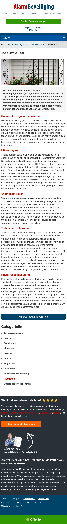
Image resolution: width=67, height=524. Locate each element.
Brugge (56, 413)
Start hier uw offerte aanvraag (21, 424)
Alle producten (18, 13)
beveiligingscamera (10, 489)
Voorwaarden (29, 498)
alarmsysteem (30, 476)
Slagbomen (10, 363)
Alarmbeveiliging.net (19, 45)
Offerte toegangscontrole (33, 316)
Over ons (33, 13)
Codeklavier (10, 343)
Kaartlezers (10, 338)
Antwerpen (12, 413)
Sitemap (37, 502)
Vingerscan (10, 348)
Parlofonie (9, 368)
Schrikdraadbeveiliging (16, 373)
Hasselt (22, 413)
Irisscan (8, 353)
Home (5, 13)
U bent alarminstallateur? (52, 13)
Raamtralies (10, 379)
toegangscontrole (48, 489)
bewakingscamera (48, 486)
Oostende (45, 413)
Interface (8, 358)
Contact (19, 502)
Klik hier (33, 30)
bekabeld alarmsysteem (29, 479)
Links (28, 502)
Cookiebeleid (43, 498)
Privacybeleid (6, 502)
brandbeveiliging (29, 489)
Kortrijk (30, 413)
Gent (3, 413)
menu (6, 38)
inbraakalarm (32, 486)
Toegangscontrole (37, 45)
